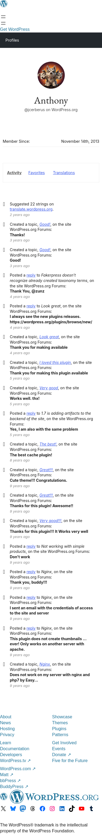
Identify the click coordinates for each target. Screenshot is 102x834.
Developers (11, 754)
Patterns (60, 734)
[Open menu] (3, 17)
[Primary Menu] (90, 39)
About (5, 717)
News (5, 722)
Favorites (36, 172)
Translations (64, 172)
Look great (49, 336)
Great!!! (46, 469)
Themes (60, 722)
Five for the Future (70, 760)
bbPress (10, 780)
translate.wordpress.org (31, 209)
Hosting (7, 728)
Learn (5, 742)
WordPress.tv (15, 760)
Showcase (62, 717)
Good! (44, 224)
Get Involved (64, 742)
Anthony (51, 100)
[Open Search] (3, 23)
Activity (14, 172)
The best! (47, 444)
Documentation (14, 748)
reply (31, 275)
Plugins (59, 728)
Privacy (7, 734)
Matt (6, 774)
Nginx (44, 664)
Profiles (12, 40)
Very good (48, 388)
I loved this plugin (55, 362)
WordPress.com (18, 768)
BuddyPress (14, 786)
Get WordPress (15, 29)
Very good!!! (50, 520)
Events (59, 748)
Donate (61, 754)
